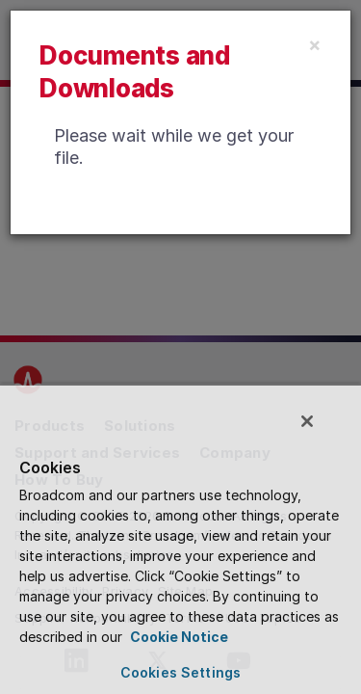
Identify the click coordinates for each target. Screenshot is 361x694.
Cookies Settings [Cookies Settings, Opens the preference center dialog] (180, 672)
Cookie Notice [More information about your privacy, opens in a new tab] (177, 636)
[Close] (315, 44)
